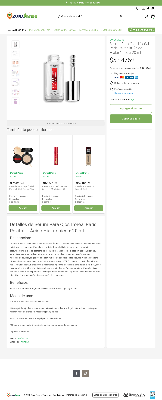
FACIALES (24, 342)
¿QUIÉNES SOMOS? (111, 30)
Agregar (23, 208)
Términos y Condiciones (53, 395)
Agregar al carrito (131, 108)
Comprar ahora (131, 118)
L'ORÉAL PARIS (23, 338)
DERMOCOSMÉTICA (39, 30)
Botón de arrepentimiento (105, 395)
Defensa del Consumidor (77, 395)
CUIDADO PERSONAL (65, 30)
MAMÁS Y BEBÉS (88, 30)
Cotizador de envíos (123, 93)
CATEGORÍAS (19, 30)
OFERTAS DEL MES (143, 29)
